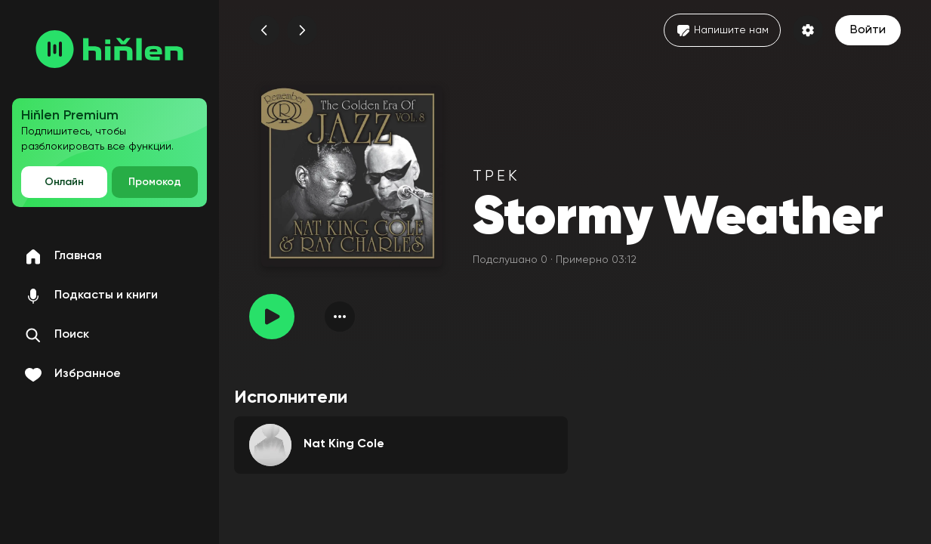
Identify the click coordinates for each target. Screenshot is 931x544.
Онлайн (64, 182)
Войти (868, 30)
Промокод (154, 182)
